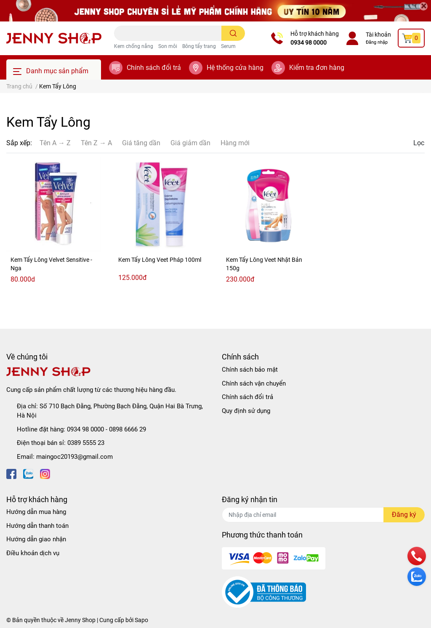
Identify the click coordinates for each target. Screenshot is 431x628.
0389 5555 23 (85, 443)
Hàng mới (235, 143)
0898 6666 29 (127, 429)
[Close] (423, 6)
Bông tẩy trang (199, 46)
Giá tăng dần (141, 143)
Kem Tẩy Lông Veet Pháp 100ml (159, 259)
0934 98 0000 (308, 42)
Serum (228, 46)
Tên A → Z (55, 143)
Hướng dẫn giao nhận (36, 539)
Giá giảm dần (190, 143)
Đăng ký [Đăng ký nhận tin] (404, 515)
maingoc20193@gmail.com (74, 456)
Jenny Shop (80, 620)
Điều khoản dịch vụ (32, 553)
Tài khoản (378, 34)
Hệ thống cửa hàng (235, 68)
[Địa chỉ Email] (323, 514)
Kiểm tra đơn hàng (316, 68)
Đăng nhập (377, 42)
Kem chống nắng (133, 46)
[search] (233, 33)
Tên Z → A (96, 143)
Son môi (167, 46)
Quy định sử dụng (246, 411)
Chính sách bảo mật (250, 369)
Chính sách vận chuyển (254, 383)
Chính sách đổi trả (154, 68)
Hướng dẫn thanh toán (37, 526)
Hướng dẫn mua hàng (36, 512)
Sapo (141, 620)
